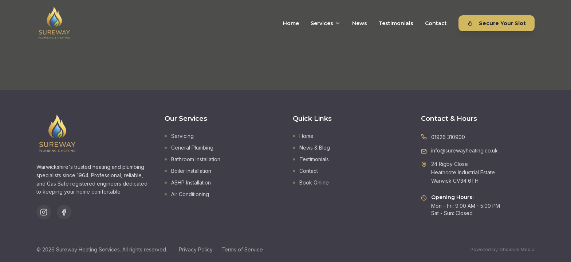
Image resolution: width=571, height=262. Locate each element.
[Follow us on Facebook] (64, 212)
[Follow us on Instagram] (43, 212)
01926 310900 (448, 137)
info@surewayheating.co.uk (464, 150)
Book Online (311, 182)
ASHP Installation (188, 182)
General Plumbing (189, 147)
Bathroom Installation (192, 159)
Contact (436, 23)
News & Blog (311, 147)
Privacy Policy (196, 249)
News (359, 23)
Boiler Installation (188, 171)
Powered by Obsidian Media (502, 249)
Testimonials (396, 23)
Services (325, 23)
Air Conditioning (187, 194)
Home (291, 23)
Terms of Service (242, 249)
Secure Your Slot (496, 23)
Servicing (179, 136)
